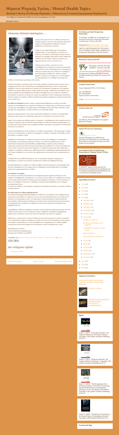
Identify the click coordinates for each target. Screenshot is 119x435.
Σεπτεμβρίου (87, 210)
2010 (83, 264)
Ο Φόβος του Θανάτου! (90, 220)
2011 (83, 261)
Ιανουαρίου (87, 257)
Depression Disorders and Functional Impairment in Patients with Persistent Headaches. (91, 282)
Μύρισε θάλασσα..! (89, 233)
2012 (83, 197)
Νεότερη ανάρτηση (15, 261)
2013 (83, 194)
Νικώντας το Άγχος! (95, 288)
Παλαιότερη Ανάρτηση (63, 261)
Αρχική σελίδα (38, 261)
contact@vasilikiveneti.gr (92, 99)
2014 (83, 191)
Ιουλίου (86, 217)
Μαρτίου (86, 250)
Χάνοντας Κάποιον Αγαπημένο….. (94, 236)
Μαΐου (85, 244)
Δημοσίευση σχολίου (17, 251)
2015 (83, 188)
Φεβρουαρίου (88, 254)
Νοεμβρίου (87, 204)
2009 (83, 268)
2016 (83, 184)
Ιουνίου (86, 241)
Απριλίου (86, 247)
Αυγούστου (87, 214)
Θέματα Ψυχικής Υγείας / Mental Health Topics (48, 8)
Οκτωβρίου (87, 207)
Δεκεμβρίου (87, 200)
